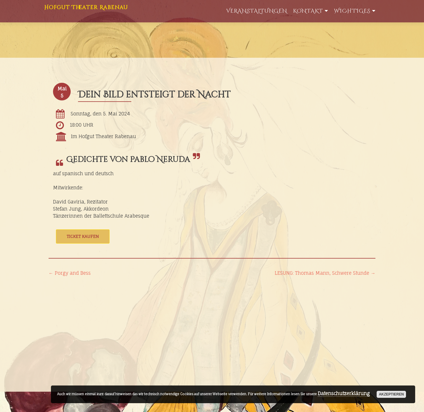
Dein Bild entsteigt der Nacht (154, 95)
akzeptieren (391, 394)
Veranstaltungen (256, 11)
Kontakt (308, 11)
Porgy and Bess (70, 273)
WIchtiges (352, 11)
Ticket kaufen (83, 236)
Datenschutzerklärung (344, 393)
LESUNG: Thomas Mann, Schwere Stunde (325, 273)
